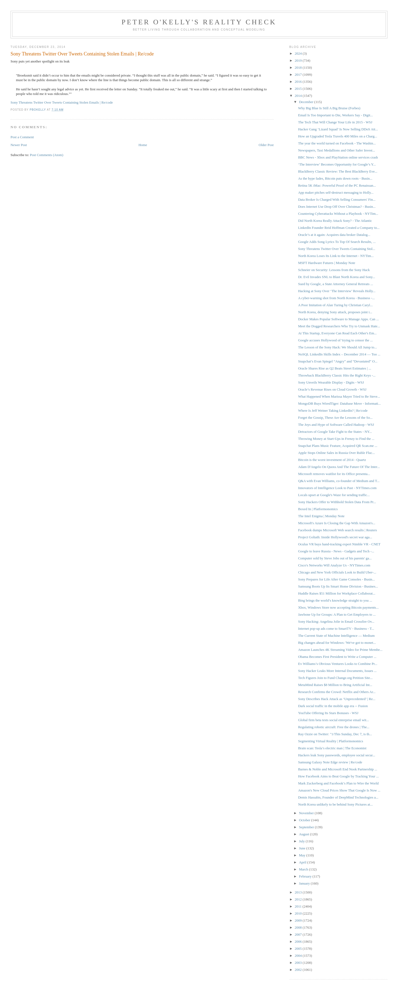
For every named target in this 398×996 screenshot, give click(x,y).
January (305, 883)
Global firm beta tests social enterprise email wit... (333, 720)
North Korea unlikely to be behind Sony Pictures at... (335, 804)
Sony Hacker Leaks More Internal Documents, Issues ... (337, 671)
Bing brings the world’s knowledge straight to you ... (335, 600)
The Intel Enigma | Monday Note (321, 516)
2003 (299, 963)
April (303, 862)
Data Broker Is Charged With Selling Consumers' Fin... (337, 199)
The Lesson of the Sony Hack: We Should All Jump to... (337, 347)
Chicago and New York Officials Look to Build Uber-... (337, 572)
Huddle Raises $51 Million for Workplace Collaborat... (336, 593)
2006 (299, 941)
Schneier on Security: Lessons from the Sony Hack (334, 270)
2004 (299, 956)
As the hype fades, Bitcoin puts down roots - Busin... (335, 178)
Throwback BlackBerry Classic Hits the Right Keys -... (337, 375)
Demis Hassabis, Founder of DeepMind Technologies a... (338, 797)
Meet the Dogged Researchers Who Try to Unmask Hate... (339, 326)
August (304, 834)
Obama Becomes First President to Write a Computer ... (337, 657)
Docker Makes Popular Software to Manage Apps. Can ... (338, 319)
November (307, 813)
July (302, 841)
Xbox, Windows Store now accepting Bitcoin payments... (338, 607)
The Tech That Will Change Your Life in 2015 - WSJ (335, 122)
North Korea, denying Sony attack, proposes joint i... (335, 312)
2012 (299, 899)
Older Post (266, 145)
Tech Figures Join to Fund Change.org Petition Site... (335, 678)
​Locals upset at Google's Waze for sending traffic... (334, 495)
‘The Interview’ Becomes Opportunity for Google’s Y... (337, 164)
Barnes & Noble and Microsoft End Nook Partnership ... (337, 769)
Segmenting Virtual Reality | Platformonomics (330, 741)
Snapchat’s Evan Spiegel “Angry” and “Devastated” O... (337, 361)
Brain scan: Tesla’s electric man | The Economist (332, 748)
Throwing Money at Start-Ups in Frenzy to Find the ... (336, 439)
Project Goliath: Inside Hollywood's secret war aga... (335, 537)
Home (142, 145)
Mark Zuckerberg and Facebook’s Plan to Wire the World (338, 783)
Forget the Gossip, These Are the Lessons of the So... (335, 417)
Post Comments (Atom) (46, 155)
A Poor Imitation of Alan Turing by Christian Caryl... (335, 305)
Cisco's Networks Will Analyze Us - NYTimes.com (334, 565)
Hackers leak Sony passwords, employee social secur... (336, 755)
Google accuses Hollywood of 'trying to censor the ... (335, 340)
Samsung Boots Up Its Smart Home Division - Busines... (338, 586)
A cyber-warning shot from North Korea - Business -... (336, 298)
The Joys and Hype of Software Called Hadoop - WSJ (336, 425)
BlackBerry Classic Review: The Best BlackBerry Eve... (337, 171)
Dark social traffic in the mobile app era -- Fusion (333, 706)
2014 (299, 96)
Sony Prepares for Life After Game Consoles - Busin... (336, 579)
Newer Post (19, 145)
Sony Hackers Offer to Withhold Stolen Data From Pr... (337, 502)
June (302, 848)
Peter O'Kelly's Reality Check (199, 22)
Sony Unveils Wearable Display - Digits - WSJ (331, 382)
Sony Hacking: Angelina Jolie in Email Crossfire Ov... (336, 621)
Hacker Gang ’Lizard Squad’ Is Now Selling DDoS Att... (338, 129)
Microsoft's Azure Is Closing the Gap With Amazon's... (336, 523)
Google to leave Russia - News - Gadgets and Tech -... (336, 551)
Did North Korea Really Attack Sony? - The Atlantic (335, 221)
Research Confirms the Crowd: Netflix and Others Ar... (337, 692)
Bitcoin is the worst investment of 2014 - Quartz (332, 460)
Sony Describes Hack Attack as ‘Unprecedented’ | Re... (336, 699)
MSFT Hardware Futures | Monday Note (326, 263)
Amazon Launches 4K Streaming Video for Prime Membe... (340, 650)
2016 (299, 82)
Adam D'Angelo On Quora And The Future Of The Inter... (339, 467)
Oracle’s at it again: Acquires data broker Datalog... (334, 235)
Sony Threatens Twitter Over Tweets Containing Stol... (336, 249)
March (304, 869)
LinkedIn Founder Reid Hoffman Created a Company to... (339, 228)
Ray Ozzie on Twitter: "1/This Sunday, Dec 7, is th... (335, 734)
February (305, 876)
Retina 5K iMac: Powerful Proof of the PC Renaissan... (337, 185)
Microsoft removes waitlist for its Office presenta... (334, 474)
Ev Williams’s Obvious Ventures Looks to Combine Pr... (337, 664)
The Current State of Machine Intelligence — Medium (336, 636)
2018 (299, 67)
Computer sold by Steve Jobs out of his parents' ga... (335, 558)
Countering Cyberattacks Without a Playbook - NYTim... (338, 214)
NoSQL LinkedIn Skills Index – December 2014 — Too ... (339, 354)
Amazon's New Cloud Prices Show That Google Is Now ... (339, 790)
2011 (299, 906)
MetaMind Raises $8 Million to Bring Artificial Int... (335, 685)
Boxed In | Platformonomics (318, 509)
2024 (299, 53)
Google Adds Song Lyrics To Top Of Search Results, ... (337, 242)
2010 (299, 913)
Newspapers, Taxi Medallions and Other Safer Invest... (336, 150)
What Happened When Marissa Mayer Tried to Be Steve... (339, 396)
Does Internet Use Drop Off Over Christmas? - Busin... (337, 207)
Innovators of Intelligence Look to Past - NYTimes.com (337, 488)
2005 (299, 948)
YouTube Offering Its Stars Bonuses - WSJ (328, 713)
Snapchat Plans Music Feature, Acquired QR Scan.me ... (337, 446)
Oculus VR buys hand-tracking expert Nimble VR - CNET (339, 544)
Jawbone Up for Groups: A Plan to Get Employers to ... (337, 614)
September (307, 827)
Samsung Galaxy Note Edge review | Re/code (330, 762)
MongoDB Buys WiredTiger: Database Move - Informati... (339, 403)
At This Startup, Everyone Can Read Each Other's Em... (337, 333)
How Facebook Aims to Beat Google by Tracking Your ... (338, 776)
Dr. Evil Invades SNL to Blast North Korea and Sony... (336, 277)
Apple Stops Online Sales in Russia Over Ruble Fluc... (336, 453)
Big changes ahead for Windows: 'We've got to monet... (337, 643)
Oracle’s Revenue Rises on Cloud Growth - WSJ (332, 389)
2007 (299, 934)
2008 (299, 927)
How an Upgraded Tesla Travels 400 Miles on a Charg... (337, 136)
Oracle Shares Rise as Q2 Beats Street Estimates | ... (334, 368)
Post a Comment (22, 137)
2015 (299, 89)
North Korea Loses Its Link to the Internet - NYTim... (336, 256)
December (306, 102)
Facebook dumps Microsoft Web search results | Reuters (337, 530)
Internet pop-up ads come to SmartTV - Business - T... (336, 628)
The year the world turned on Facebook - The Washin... (337, 143)
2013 (299, 892)
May (302, 855)
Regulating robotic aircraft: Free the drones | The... (333, 727)
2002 (299, 970)
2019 (299, 60)
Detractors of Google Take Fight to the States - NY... (335, 432)
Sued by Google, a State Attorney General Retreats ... (335, 284)
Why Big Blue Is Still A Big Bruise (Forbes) (329, 108)
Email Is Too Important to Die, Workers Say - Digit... (335, 115)
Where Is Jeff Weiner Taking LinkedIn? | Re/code (332, 410)
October (305, 820)
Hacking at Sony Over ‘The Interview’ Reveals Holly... (336, 291)
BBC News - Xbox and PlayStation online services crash (338, 157)
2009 (299, 920)
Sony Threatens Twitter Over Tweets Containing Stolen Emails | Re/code (62, 102)
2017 (299, 74)
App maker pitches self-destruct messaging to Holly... (335, 192)
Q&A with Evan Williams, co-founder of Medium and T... (338, 481)
